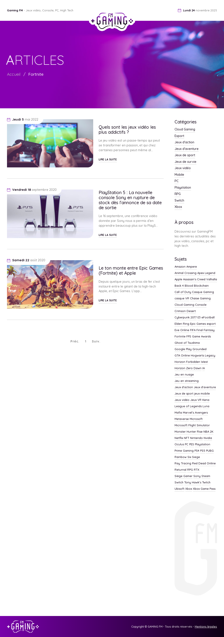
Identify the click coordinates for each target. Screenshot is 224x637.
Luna (206, 406)
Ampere (191, 266)
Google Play (183, 349)
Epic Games (198, 323)
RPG (178, 194)
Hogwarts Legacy (203, 355)
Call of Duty (183, 292)
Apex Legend (206, 273)
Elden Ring (182, 323)
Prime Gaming (184, 450)
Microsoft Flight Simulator (192, 425)
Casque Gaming (203, 292)
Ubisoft (179, 488)
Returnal (180, 469)
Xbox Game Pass (204, 488)
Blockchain (201, 285)
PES (191, 444)
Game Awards (201, 336)
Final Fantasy (205, 330)
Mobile (179, 175)
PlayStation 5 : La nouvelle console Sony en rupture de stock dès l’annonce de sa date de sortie (130, 200)
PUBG (210, 450)
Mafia (178, 412)
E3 (199, 317)
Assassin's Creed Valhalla (200, 279)
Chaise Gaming (200, 298)
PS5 (202, 450)
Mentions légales (206, 626)
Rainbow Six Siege (187, 457)
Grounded (199, 349)
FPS (188, 336)
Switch (179, 200)
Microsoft (196, 419)
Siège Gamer (183, 476)
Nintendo (196, 438)
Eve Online (182, 330)
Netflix (179, 438)
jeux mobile (202, 393)
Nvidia (208, 438)
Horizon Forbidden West (191, 361)
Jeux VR (195, 400)
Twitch (206, 482)
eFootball (208, 317)
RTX (196, 469)
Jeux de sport (185, 155)
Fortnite (36, 74)
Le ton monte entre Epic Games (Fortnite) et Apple (131, 270)
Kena (205, 400)
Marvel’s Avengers (195, 412)
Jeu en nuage (184, 374)
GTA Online (182, 355)
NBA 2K (208, 431)
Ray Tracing (183, 463)
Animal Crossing (185, 273)
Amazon (180, 266)
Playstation (183, 188)
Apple (178, 279)
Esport (179, 136)
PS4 (196, 450)
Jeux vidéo (183, 168)
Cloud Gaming (185, 129)
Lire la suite (108, 159)
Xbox (178, 207)
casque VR (182, 298)
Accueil (14, 74)
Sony (197, 476)
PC (176, 181)
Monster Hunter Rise (189, 431)
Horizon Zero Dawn (188, 368)
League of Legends (188, 406)
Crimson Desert (185, 311)
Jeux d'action (184, 142)
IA (203, 368)
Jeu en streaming (187, 381)
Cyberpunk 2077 (186, 317)
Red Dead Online (204, 463)
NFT (186, 438)
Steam (205, 476)
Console (200, 304)
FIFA (193, 330)
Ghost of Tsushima (187, 342)
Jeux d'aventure (187, 149)
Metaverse (182, 419)
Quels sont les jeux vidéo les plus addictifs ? (127, 129)
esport (211, 323)
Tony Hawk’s (192, 482)
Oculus (179, 444)
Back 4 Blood (184, 285)
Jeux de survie (185, 162)
